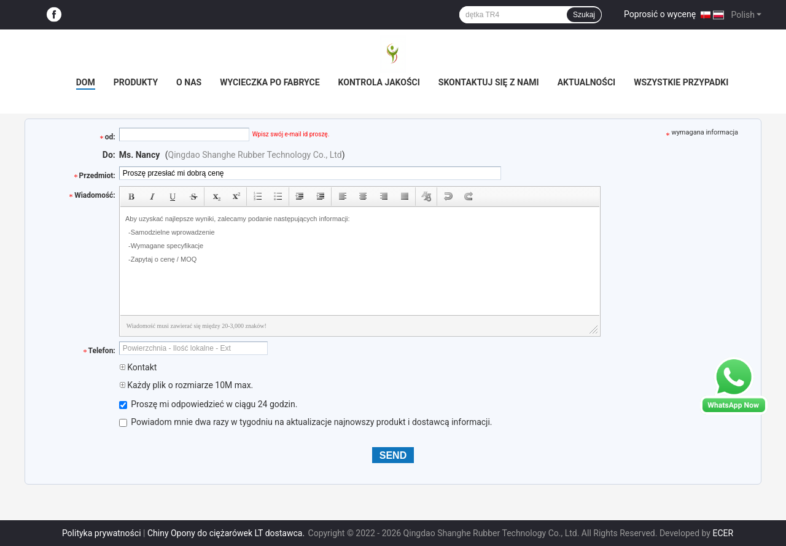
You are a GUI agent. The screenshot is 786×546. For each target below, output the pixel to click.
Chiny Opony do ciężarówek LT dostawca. (227, 533)
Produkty (136, 82)
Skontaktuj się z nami (488, 82)
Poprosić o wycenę (660, 14)
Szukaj (584, 14)
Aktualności (586, 82)
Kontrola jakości (379, 82)
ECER (722, 533)
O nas (188, 82)
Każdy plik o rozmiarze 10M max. (186, 385)
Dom (85, 82)
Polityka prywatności (101, 533)
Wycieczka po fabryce (269, 82)
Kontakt (138, 367)
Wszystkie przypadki (681, 82)
